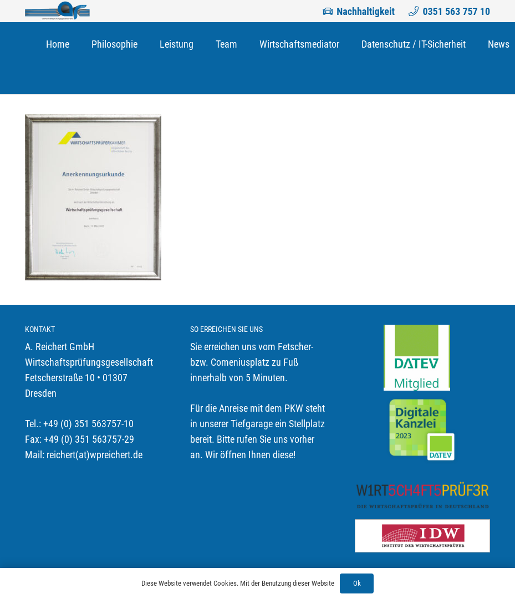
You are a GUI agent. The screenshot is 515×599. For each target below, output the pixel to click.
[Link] (57, 11)
